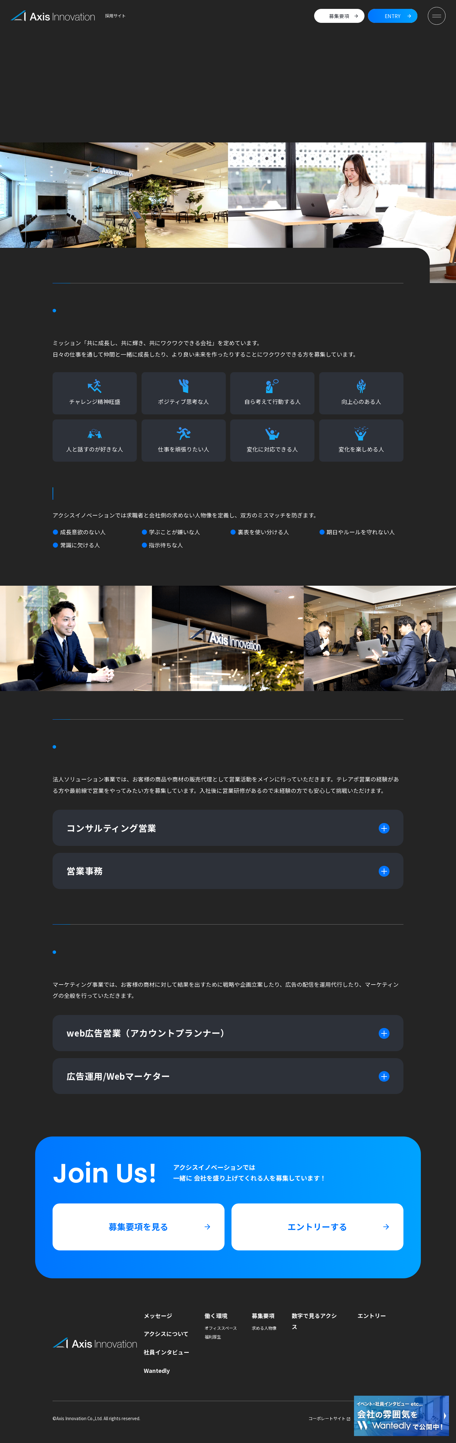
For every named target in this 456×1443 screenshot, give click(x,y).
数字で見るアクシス (314, 1321)
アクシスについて (166, 1333)
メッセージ (158, 1315)
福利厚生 (213, 1337)
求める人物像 (264, 1328)
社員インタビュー (166, 1352)
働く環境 (216, 1315)
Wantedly (157, 1370)
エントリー (372, 1315)
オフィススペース (221, 1328)
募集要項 (263, 1315)
